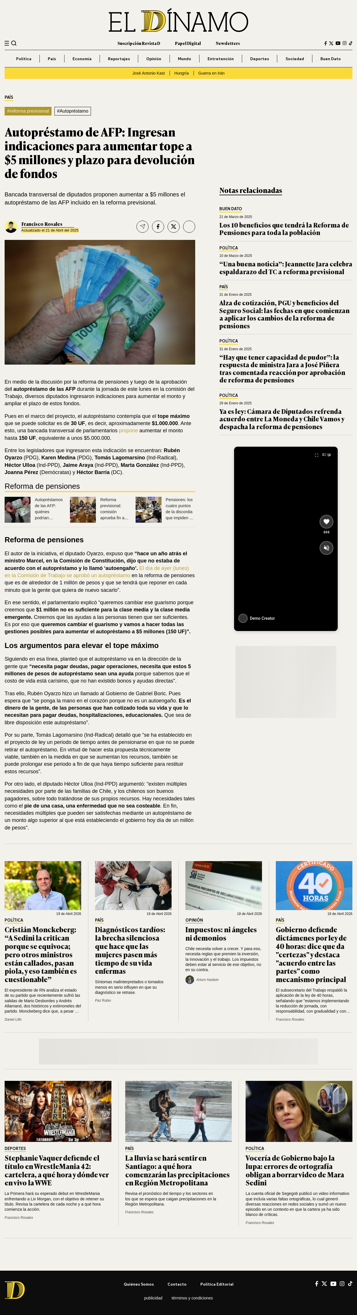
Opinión (153, 58)
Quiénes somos (139, 1284)
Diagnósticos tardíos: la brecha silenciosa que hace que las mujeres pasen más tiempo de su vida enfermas (130, 950)
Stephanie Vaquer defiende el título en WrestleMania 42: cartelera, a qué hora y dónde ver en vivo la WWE (57, 1170)
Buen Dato (330, 58)
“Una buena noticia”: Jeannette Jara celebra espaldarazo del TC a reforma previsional (285, 267)
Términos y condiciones (192, 1298)
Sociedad (295, 58)
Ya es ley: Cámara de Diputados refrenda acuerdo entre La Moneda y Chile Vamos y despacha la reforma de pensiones (281, 418)
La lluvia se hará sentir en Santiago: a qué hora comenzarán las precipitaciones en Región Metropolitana (177, 1170)
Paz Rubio (103, 1000)
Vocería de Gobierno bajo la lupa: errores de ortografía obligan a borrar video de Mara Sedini (295, 1170)
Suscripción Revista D (138, 43)
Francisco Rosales (41, 223)
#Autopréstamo (72, 111)
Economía (82, 58)
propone (128, 430)
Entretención (221, 58)
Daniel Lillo (13, 1019)
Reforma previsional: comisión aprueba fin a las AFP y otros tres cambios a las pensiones (114, 517)
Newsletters (228, 43)
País (52, 58)
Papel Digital (188, 43)
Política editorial (216, 1284)
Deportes (259, 58)
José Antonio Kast (148, 73)
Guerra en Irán (211, 73)
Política (23, 58)
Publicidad (153, 1298)
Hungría (181, 73)
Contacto (177, 1284)
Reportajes (119, 58)
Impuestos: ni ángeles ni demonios (221, 933)
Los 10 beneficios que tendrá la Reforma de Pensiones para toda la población (284, 228)
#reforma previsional (28, 111)
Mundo (184, 58)
